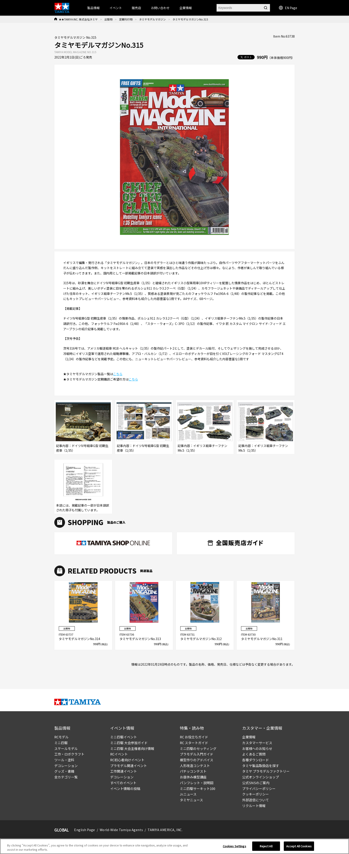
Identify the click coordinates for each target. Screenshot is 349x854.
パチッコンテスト (193, 771)
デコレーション (66, 765)
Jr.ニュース (188, 794)
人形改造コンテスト (195, 765)
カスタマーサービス (257, 742)
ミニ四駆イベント (123, 737)
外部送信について (255, 800)
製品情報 (93, 8)
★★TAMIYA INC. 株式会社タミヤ (78, 19)
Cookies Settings (234, 846)
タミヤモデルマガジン (152, 19)
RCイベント (119, 754)
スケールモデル (66, 748)
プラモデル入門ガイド (196, 754)
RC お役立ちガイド (194, 737)
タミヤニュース (191, 800)
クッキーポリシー (255, 794)
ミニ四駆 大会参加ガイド (129, 742)
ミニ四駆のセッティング (198, 748)
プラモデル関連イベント (128, 765)
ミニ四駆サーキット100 (197, 788)
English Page (84, 830)
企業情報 (249, 737)
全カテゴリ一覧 (66, 777)
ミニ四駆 (61, 742)
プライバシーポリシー (259, 788)
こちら (117, 374)
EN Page (288, 8)
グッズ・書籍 (64, 771)
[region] (174, 846)
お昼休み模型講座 (193, 777)
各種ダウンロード (255, 759)
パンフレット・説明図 (196, 782)
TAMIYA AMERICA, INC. (165, 830)
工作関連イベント (123, 771)
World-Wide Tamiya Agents (121, 830)
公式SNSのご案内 (255, 782)
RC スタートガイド (194, 742)
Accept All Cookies (299, 846)
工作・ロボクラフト (69, 754)
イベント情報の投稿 (125, 788)
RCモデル (61, 737)
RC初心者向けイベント (127, 759)
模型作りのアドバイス (196, 759)
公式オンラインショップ (260, 777)
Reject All (266, 846)
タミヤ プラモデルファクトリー (266, 771)
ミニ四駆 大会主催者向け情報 (132, 748)
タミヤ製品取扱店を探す (260, 765)
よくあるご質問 (254, 754)
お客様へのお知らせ (257, 748)
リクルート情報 (254, 805)
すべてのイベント (123, 782)
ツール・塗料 (64, 759)
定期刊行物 (125, 19)
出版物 (108, 19)
